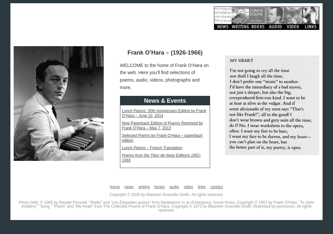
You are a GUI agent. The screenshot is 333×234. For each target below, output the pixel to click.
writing (144, 187)
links (202, 187)
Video (293, 18)
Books (258, 18)
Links (310, 18)
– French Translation (152, 148)
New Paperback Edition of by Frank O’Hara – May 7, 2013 (162, 125)
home (115, 187)
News (223, 18)
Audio (275, 18)
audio (174, 187)
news (129, 187)
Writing (240, 18)
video (188, 187)
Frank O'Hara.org (75, 19)
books (159, 187)
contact (216, 187)
